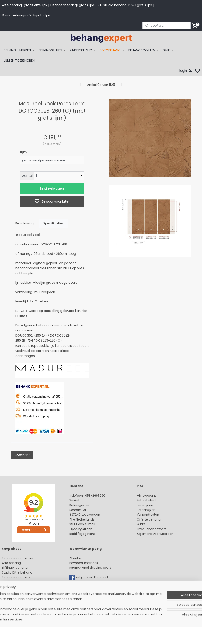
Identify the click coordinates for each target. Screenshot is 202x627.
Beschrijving (24, 223)
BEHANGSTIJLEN (52, 50)
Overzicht (22, 455)
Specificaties (53, 223)
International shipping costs (90, 567)
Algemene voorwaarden (155, 534)
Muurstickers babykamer (20, 587)
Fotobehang (11, 596)
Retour (141, 500)
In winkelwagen (52, 188)
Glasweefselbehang (17, 591)
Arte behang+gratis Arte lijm (24, 5)
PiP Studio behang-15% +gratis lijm (125, 5)
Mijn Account (146, 495)
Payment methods (83, 563)
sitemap (132, 619)
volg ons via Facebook (92, 577)
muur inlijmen (44, 292)
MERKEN (27, 50)
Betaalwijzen (146, 510)
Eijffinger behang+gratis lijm (72, 5)
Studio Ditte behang (17, 572)
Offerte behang (149, 519)
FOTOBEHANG (112, 50)
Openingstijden (80, 529)
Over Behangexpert (151, 529)
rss (141, 619)
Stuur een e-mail (82, 524)
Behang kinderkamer (17, 582)
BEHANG (10, 50)
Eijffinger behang (15, 567)
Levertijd (143, 505)
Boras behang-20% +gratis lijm (26, 15)
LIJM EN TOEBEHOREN (19, 60)
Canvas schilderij (14, 601)
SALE (168, 50)
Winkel (141, 524)
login (186, 70)
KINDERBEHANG (83, 50)
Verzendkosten (148, 514)
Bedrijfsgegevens (82, 534)
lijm (23, 152)
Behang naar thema (17, 558)
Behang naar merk (16, 577)
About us (76, 558)
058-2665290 (95, 495)
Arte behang (11, 563)
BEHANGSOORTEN (143, 50)
